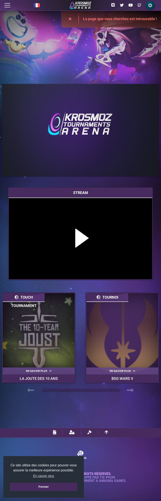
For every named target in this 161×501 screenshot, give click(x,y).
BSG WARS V (122, 378)
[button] (41, 390)
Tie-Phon (107, 477)
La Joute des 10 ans (39, 378)
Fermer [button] (44, 486)
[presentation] (30, 390)
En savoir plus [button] (43, 476)
